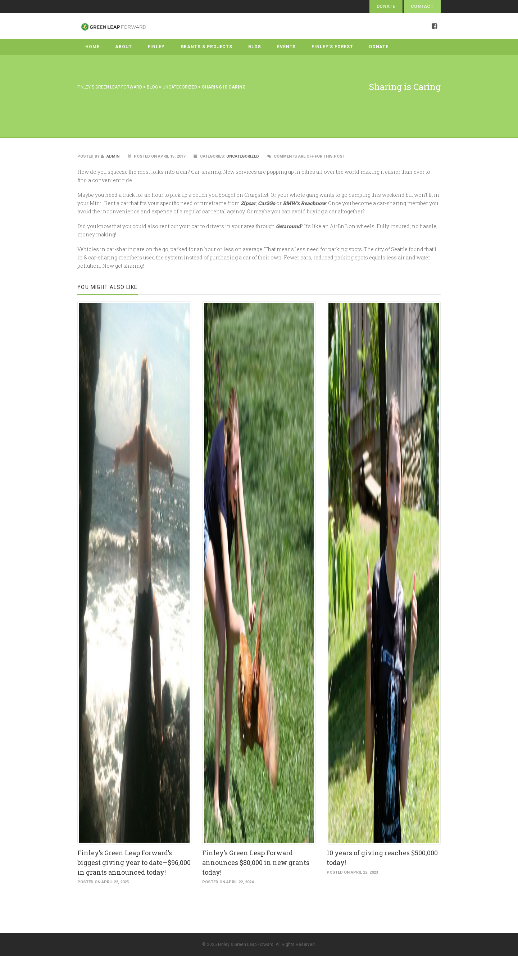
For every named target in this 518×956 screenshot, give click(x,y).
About (123, 46)
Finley (156, 46)
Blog (254, 46)
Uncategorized (242, 156)
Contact (422, 6)
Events (286, 46)
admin (110, 156)
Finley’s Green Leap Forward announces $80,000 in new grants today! (255, 862)
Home (92, 46)
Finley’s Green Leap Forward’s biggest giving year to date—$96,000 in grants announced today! (134, 862)
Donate (386, 6)
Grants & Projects (206, 46)
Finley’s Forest (332, 46)
